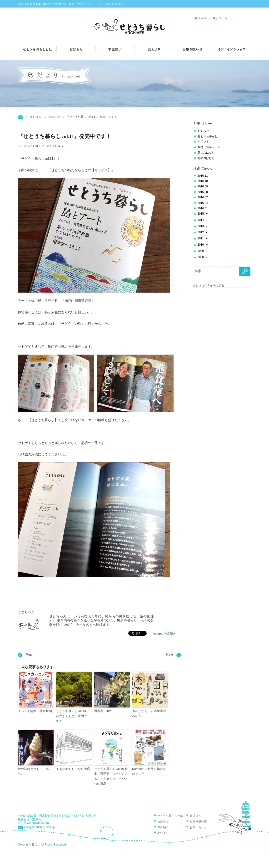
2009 (203, 251)
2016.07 (203, 197)
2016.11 (203, 175)
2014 (203, 220)
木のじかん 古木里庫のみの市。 (149, 713)
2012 (203, 233)
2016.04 (203, 202)
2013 (203, 226)
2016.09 (203, 186)
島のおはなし (206, 152)
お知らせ (54, 117)
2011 (203, 239)
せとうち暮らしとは (170, 815)
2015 (203, 214)
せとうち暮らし (56, 146)
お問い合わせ (224, 18)
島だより (36, 117)
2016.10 (203, 181)
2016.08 (203, 192)
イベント (203, 141)
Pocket (157, 634)
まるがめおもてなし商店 (73, 769)
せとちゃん (26, 612)
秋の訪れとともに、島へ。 (33, 771)
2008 (203, 257)
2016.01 (203, 208)
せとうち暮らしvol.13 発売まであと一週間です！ (72, 716)
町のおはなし (206, 158)
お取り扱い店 (198, 821)
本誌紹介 (163, 827)
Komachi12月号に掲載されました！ (149, 771)
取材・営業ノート (209, 147)
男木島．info (102, 711)
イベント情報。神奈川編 (35, 711)
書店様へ (203, 18)
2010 (203, 245)
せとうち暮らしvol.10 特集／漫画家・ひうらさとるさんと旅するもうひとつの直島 (111, 776)
